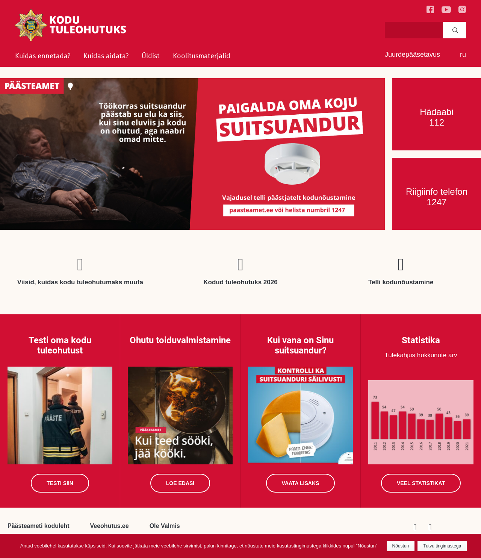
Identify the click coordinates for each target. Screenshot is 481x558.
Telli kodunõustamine (400, 282)
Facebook (420, 527)
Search (455, 30)
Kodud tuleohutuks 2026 (240, 282)
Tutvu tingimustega (442, 546)
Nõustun (400, 546)
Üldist (151, 56)
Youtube (435, 527)
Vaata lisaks (300, 483)
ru (463, 54)
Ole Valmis (165, 526)
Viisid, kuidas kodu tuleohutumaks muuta (80, 282)
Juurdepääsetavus (412, 54)
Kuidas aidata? (106, 56)
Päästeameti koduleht (39, 526)
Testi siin (60, 483)
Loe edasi (180, 483)
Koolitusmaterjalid (201, 56)
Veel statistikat (421, 483)
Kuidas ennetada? (42, 56)
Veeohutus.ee (109, 526)
